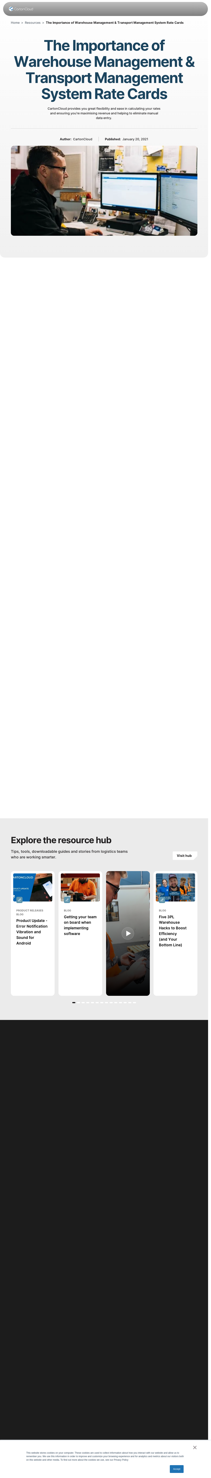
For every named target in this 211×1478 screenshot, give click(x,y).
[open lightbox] (128, 933)
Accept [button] (176, 1469)
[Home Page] (21, 9)
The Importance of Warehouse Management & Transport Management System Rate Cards (115, 23)
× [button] (195, 1447)
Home (15, 23)
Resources (33, 23)
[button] (73, 1002)
